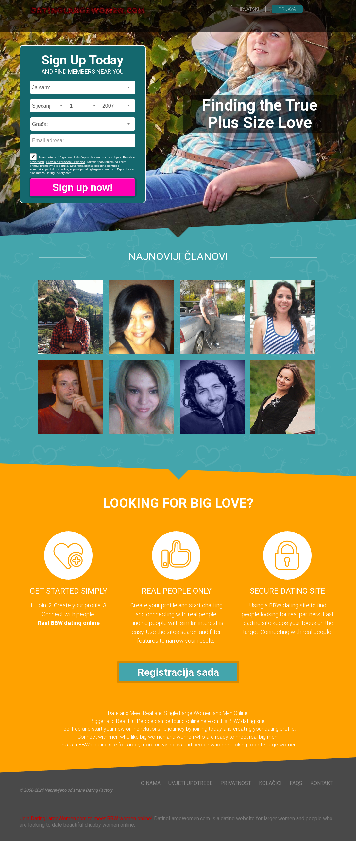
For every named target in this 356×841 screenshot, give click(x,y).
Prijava (287, 9)
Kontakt (321, 783)
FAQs (296, 783)
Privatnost (235, 783)
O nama (151, 783)
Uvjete (116, 157)
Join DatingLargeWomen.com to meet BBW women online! (86, 818)
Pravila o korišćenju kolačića (65, 162)
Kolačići (270, 783)
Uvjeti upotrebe (190, 783)
